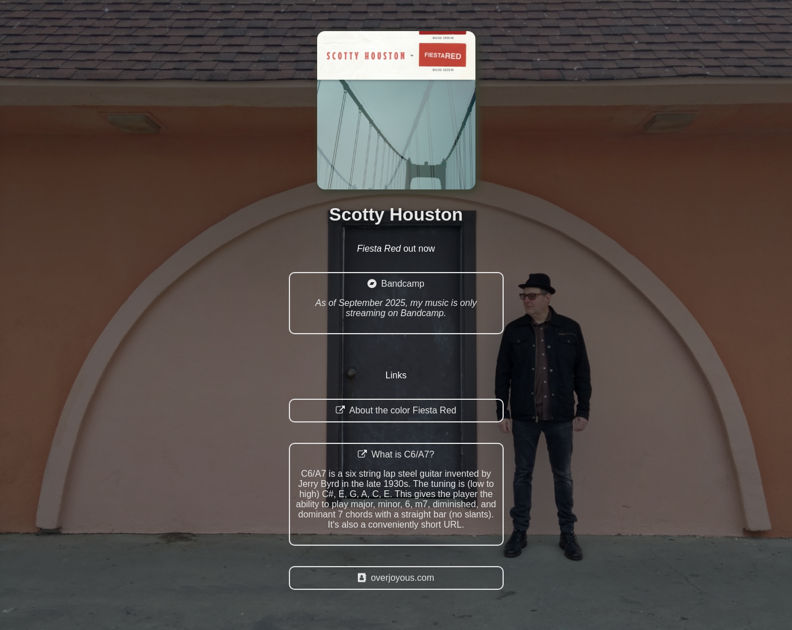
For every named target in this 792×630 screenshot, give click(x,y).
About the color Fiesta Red (396, 410)
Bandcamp (396, 298)
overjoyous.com (396, 577)
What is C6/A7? (396, 490)
